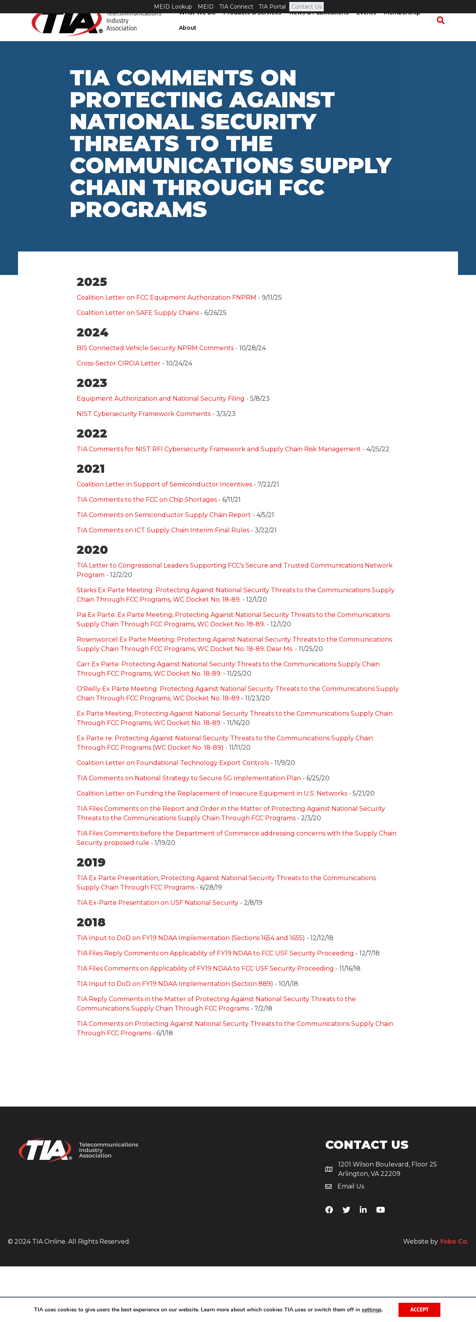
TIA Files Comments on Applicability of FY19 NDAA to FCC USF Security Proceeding (205, 1024)
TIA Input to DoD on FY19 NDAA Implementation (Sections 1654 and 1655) (191, 993)
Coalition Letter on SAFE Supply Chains (138, 368)
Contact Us (306, 6)
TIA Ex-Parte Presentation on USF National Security (157, 958)
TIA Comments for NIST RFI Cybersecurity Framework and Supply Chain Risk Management (219, 504)
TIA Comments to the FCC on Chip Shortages (147, 555)
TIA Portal (272, 6)
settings (372, 1309)
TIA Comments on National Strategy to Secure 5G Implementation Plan (189, 833)
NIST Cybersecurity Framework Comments (144, 469)
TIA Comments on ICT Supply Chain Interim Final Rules (163, 586)
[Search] (444, 34)
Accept (419, 1309)
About (185, 41)
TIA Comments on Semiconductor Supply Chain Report (164, 570)
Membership (400, 26)
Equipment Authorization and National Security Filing (161, 454)
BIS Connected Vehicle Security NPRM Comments (155, 403)
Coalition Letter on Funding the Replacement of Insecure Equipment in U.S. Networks (212, 849)
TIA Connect (236, 6)
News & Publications (316, 26)
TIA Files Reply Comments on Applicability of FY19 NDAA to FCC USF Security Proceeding (215, 1009)
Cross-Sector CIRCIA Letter (118, 419)
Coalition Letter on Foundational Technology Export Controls (173, 818)
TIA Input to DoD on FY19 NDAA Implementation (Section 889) (175, 1039)
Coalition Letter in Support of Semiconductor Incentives (164, 540)
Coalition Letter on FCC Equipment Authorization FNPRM (166, 353)
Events (364, 26)
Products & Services (250, 26)
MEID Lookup (173, 6)
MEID (206, 6)
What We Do (195, 26)
